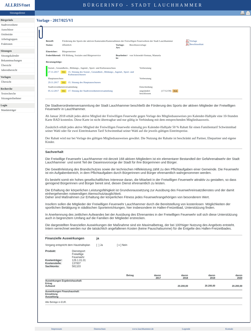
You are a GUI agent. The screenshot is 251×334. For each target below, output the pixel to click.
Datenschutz (99, 328)
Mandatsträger (8, 110)
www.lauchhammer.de (143, 328)
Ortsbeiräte (7, 34)
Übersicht (6, 65)
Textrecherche (8, 93)
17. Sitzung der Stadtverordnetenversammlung (90, 90)
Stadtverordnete (9, 24)
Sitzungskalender (10, 55)
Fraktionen (6, 43)
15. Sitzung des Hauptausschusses (84, 82)
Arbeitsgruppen (9, 39)
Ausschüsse (7, 29)
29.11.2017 (53, 82)
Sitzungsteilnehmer (11, 98)
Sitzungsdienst (17, 12)
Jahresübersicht (9, 70)
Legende (186, 328)
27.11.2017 (53, 71)
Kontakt (229, 328)
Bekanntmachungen (11, 60)
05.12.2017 (53, 90)
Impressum (56, 328)
